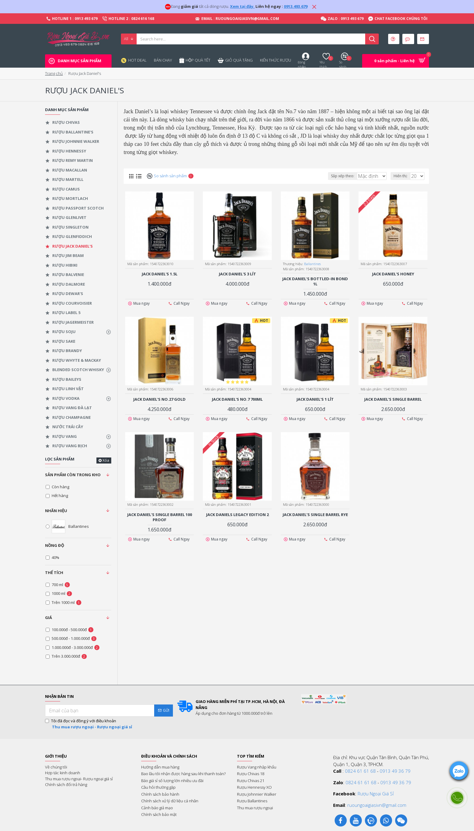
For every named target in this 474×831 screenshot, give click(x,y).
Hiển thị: (402, 175)
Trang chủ (54, 73)
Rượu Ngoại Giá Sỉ (376, 794)
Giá (48, 617)
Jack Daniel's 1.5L (159, 273)
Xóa (105, 460)
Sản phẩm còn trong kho (73, 474)
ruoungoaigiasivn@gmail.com (376, 805)
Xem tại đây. (242, 6)
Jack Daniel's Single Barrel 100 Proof (159, 517)
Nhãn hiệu (56, 510)
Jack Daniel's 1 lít (315, 399)
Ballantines (312, 263)
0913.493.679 (295, 6)
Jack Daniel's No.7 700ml (237, 399)
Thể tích (54, 572)
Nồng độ (54, 545)
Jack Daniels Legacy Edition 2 (237, 514)
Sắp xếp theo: (335, 175)
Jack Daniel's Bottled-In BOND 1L (315, 281)
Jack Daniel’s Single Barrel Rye (315, 514)
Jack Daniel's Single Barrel (393, 399)
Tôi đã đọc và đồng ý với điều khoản (89, 724)
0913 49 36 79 (395, 771)
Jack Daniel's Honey (393, 273)
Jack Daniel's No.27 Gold (159, 399)
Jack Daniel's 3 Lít (237, 273)
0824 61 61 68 (360, 771)
